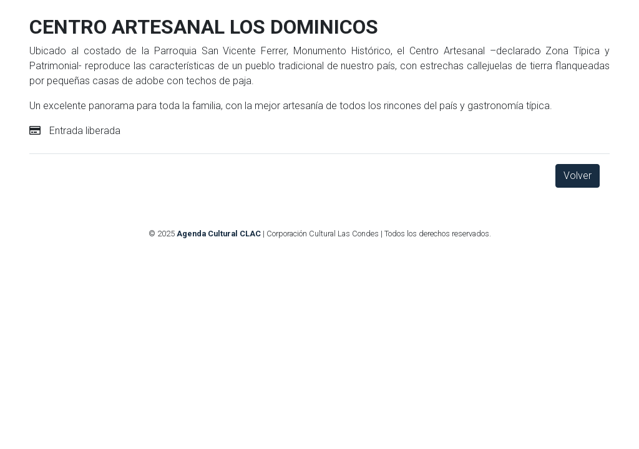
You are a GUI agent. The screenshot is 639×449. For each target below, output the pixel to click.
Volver (577, 175)
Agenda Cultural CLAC (219, 233)
